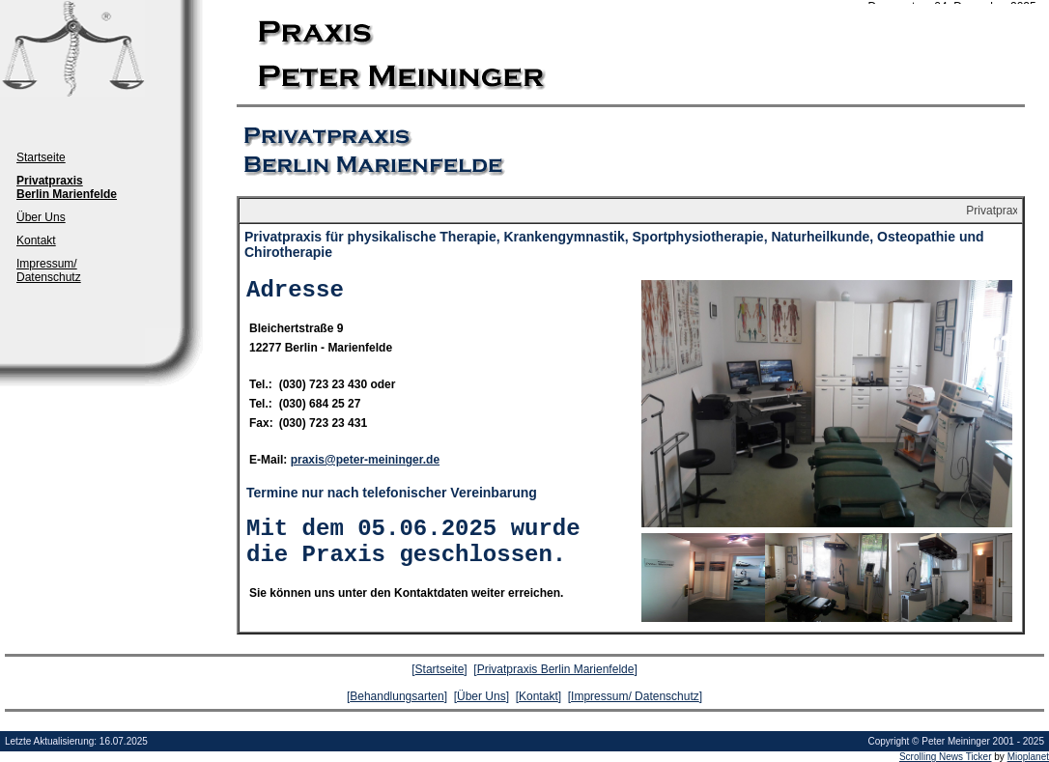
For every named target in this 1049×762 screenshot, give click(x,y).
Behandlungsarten (396, 696)
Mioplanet (1028, 756)
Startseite (41, 157)
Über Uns (41, 217)
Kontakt (36, 240)
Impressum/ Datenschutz (48, 270)
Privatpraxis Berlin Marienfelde (556, 669)
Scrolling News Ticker (945, 756)
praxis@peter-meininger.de (365, 459)
